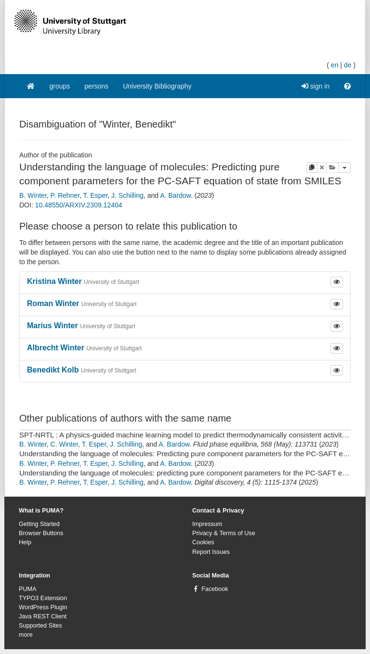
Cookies (203, 542)
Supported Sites (40, 625)
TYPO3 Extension (43, 598)
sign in (316, 86)
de (348, 65)
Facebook (214, 589)
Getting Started (39, 524)
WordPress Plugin (43, 607)
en (335, 65)
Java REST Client (42, 616)
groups (60, 86)
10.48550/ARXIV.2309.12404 (78, 205)
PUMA (27, 589)
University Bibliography (157, 86)
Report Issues (211, 552)
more (26, 634)
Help (25, 542)
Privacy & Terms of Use (223, 533)
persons (96, 86)
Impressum (207, 524)
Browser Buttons (41, 533)
